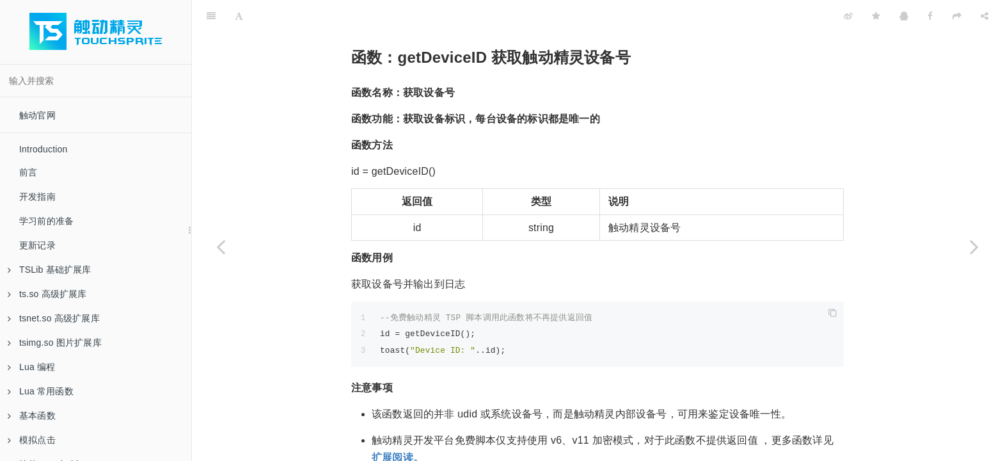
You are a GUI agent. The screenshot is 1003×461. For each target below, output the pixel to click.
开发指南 (37, 196)
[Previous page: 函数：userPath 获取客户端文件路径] (220, 246)
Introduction (43, 149)
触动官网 (37, 115)
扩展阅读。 (397, 425)
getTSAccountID (786, 451)
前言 (28, 172)
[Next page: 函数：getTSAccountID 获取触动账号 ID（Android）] (974, 246)
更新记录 (37, 245)
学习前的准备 (46, 221)
